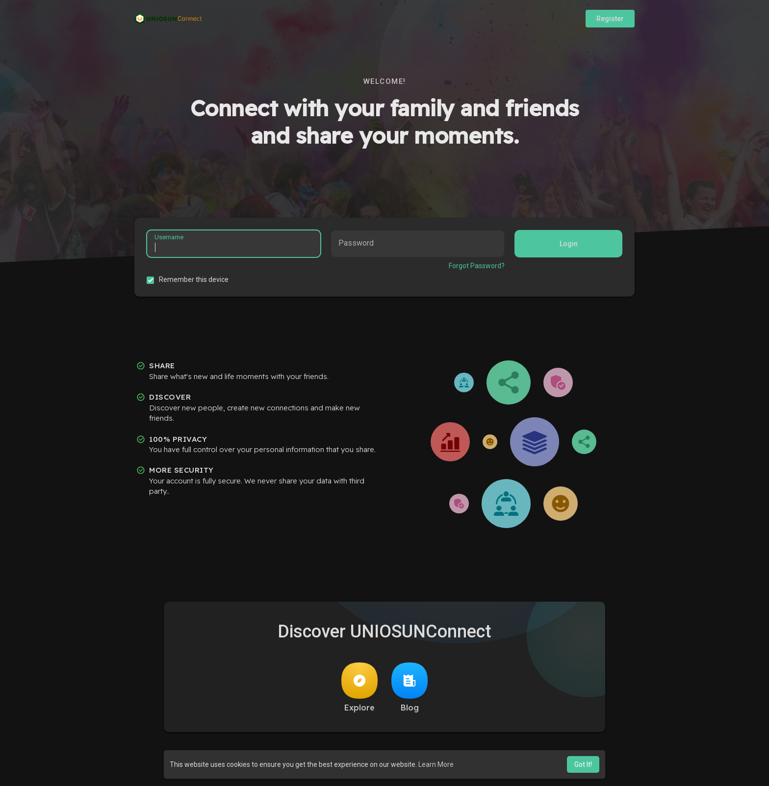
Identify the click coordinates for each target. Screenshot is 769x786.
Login (569, 244)
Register (610, 19)
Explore (359, 687)
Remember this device (194, 279)
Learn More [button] (436, 764)
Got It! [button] (583, 764)
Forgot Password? (477, 266)
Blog (409, 687)
